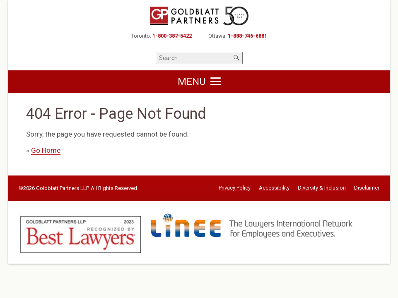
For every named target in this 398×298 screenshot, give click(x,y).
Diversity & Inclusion (322, 188)
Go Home (45, 150)
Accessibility (274, 188)
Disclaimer (366, 188)
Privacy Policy (235, 188)
